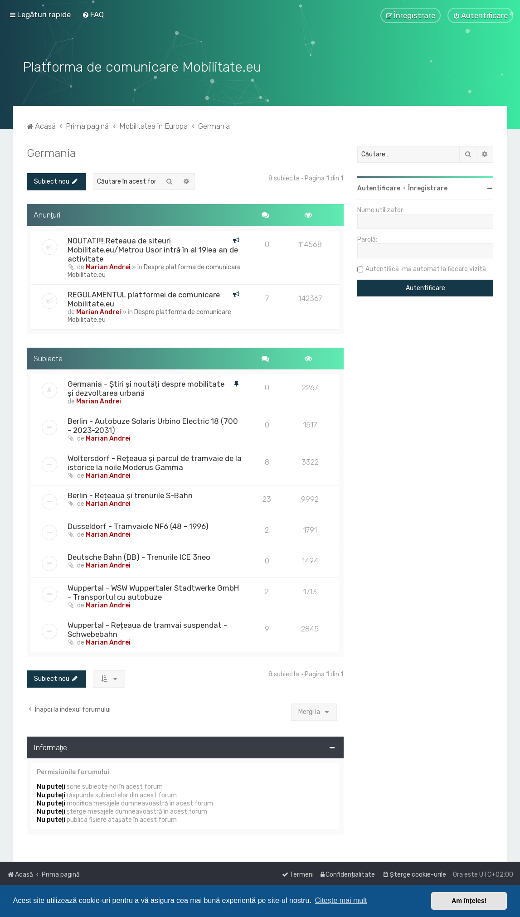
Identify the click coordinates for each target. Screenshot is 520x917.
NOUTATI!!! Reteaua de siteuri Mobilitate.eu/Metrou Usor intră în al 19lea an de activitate (153, 248)
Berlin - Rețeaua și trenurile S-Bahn (130, 494)
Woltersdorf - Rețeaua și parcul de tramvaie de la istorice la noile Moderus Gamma (155, 462)
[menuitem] (93, 14)
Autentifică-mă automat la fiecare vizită (425, 268)
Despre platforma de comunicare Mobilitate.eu (154, 269)
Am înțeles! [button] (469, 900)
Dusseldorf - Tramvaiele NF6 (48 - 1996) (138, 525)
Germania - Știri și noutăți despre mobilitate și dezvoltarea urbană (146, 387)
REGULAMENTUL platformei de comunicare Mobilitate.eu (144, 298)
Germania (51, 152)
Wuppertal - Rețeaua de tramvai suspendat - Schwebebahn (147, 629)
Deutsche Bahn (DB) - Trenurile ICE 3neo (139, 556)
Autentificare (378, 187)
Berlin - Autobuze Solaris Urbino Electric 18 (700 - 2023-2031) (153, 425)
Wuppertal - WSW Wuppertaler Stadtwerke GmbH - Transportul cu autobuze (153, 591)
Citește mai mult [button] (341, 900)
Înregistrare (427, 187)
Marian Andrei (108, 266)
